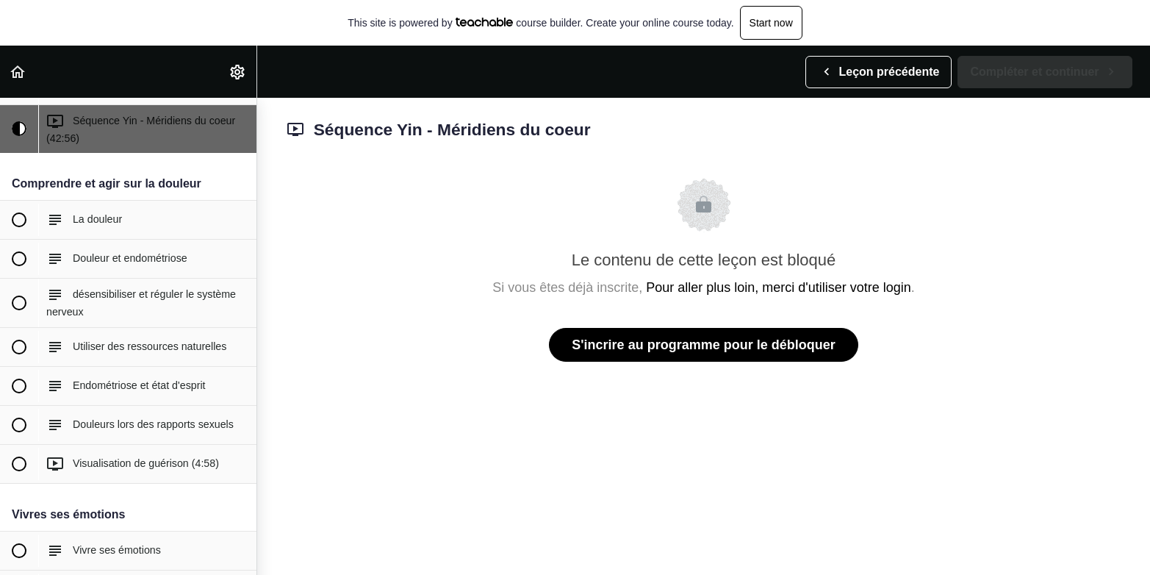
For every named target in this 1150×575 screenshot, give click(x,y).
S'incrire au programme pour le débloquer (703, 345)
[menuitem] (238, 72)
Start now (771, 23)
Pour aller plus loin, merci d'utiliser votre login (778, 287)
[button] (18, 72)
